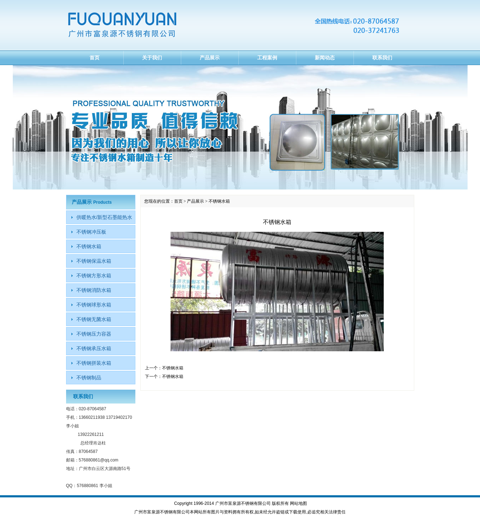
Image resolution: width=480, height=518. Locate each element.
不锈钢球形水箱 (93, 305)
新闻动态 (325, 57)
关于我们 (152, 57)
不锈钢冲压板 (91, 232)
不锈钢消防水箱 (93, 290)
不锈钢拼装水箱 (93, 363)
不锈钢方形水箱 (93, 275)
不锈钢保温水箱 (93, 261)
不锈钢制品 (88, 377)
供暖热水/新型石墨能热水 (104, 217)
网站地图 (298, 503)
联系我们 (382, 57)
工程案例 (267, 57)
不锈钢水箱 (172, 367)
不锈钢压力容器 (93, 334)
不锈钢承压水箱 (93, 348)
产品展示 (210, 57)
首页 (94, 57)
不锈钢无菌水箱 (93, 319)
